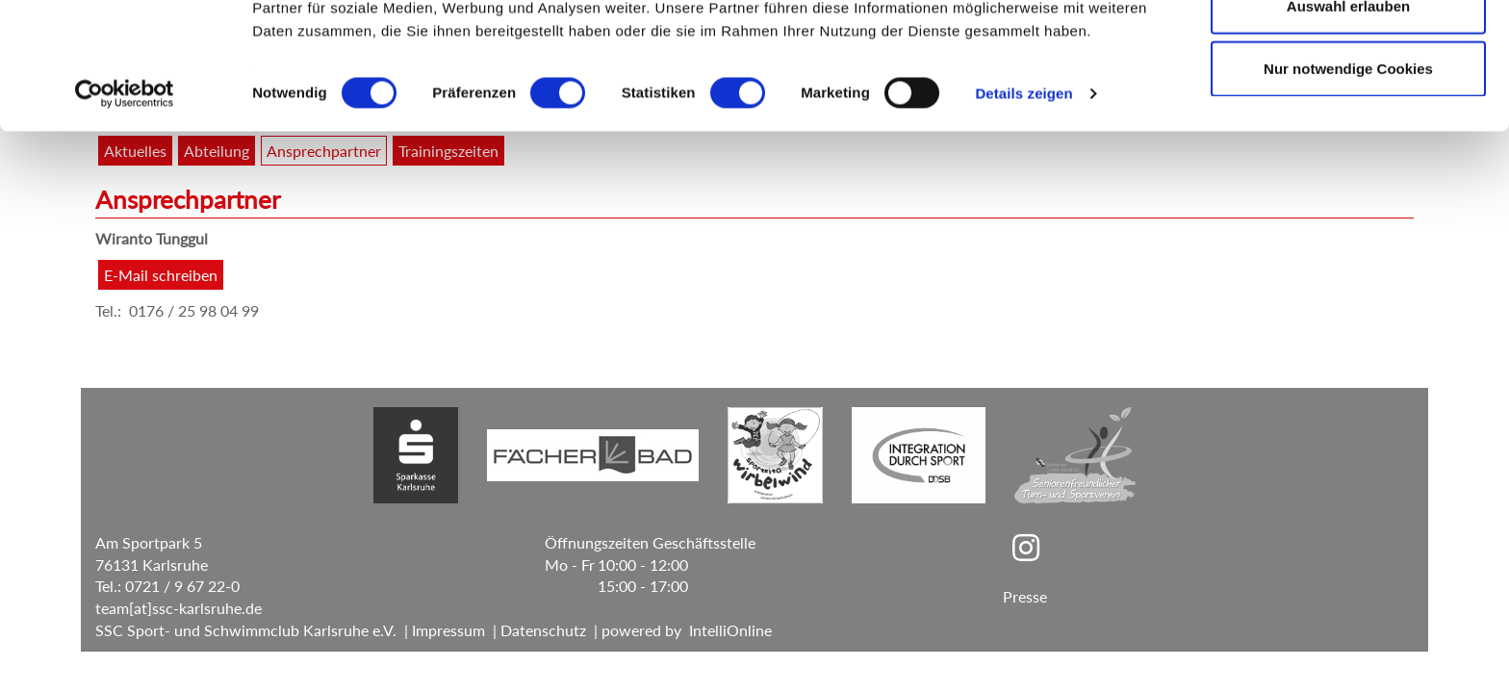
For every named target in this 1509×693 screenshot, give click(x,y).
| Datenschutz (535, 630)
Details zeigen (1023, 201)
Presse (1025, 596)
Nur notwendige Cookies (1348, 176)
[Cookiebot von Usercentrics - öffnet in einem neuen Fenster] (124, 202)
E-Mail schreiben (160, 275)
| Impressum (440, 630)
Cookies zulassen (1348, 50)
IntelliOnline (730, 630)
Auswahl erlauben (1348, 114)
